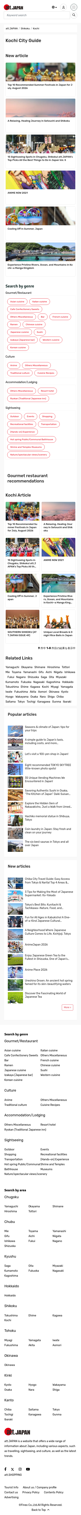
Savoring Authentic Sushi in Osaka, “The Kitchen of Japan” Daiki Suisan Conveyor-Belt (47, 792)
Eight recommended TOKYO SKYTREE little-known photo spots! (48, 766)
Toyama (16, 672)
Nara (43, 696)
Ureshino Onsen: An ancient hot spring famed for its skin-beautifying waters (48, 982)
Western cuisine (51, 340)
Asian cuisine (17, 301)
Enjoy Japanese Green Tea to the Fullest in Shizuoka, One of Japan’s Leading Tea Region (46, 957)
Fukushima (21, 691)
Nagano (21, 677)
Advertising (11, 1497)
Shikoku (25, 28)
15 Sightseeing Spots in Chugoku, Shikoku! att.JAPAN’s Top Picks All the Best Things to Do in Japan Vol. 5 (40, 158)
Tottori (66, 667)
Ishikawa (69, 672)
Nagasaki (38, 682)
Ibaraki (67, 701)
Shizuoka (33, 677)
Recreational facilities (21, 424)
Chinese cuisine (34, 324)
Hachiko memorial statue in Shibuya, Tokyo (47, 818)
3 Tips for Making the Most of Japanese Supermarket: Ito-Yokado (49, 893)
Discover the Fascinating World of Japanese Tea (45, 995)
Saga (44, 677)
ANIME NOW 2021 (18, 192)
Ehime (25, 686)
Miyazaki (61, 677)
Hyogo (10, 696)
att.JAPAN (12, 28)
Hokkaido (67, 682)
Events (30, 416)
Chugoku (11, 1197)
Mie (8, 672)
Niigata (58, 672)
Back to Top (40, 1510)
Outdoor (14, 416)
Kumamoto (12, 682)
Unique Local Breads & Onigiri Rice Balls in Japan (58, 634)
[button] (54, 7)
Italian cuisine (39, 301)
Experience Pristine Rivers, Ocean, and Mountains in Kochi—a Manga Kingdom (40, 266)
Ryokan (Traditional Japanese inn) (28, 398)
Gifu (41, 672)
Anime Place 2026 (36, 969)
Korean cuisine (18, 347)
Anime (13, 365)
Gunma (56, 701)
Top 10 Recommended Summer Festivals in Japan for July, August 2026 (40, 86)
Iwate (9, 691)
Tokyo (21, 701)
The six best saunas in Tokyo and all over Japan (47, 843)
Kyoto (64, 691)
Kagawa (35, 686)
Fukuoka (26, 682)
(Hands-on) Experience (22, 431)
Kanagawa (43, 701)
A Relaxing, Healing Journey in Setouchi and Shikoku (39, 120)
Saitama (11, 701)
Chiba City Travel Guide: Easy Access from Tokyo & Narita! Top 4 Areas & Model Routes (47, 880)
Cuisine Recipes (45, 373)
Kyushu (10, 1256)
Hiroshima (53, 667)
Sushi (40, 332)
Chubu (9, 1222)
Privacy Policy (31, 1492)
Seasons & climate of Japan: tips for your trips (47, 728)
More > (67, 1007)
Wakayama (22, 696)
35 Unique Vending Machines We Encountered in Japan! (45, 779)
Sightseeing (13, 408)
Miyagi (55, 686)
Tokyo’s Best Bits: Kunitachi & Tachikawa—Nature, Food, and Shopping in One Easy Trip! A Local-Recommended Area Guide (46, 906)
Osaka (34, 696)
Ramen (14, 324)
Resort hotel (47, 391)
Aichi (49, 672)
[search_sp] (74, 15)
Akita (33, 691)
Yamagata (67, 686)
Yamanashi (30, 672)
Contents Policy (53, 1492)
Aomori (42, 691)
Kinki (8, 1375)
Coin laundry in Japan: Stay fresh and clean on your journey (48, 830)
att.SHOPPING (13, 1475)
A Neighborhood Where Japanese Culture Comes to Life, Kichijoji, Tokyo (48, 932)
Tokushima (12, 686)
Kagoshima (53, 682)
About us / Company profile (40, 1487)
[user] (63, 7)
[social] (5, 1469)
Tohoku (10, 1331)
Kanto (9, 1400)
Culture (10, 356)
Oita (51, 677)
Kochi (45, 686)
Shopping (47, 416)
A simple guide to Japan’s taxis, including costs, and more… (44, 741)
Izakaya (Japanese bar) (22, 340)
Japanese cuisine (19, 332)
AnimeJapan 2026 (36, 944)
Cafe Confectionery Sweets (24, 309)
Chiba (60, 696)
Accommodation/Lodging (21, 382)
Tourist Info (11, 1487)
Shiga (51, 696)
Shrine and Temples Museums (26, 447)
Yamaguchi (12, 667)
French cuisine (60, 316)
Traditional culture (19, 373)
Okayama (26, 667)
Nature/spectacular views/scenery (28, 454)
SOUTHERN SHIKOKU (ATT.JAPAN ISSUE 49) (22, 634)
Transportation (49, 424)
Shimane (39, 667)
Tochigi (31, 701)
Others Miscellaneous (21, 316)
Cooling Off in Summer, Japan (25, 228)
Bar (42, 316)
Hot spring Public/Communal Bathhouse (31, 439)
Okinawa (54, 691)
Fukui (10, 677)
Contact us (11, 1492)
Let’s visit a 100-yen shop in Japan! (46, 754)
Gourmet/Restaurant (19, 293)
